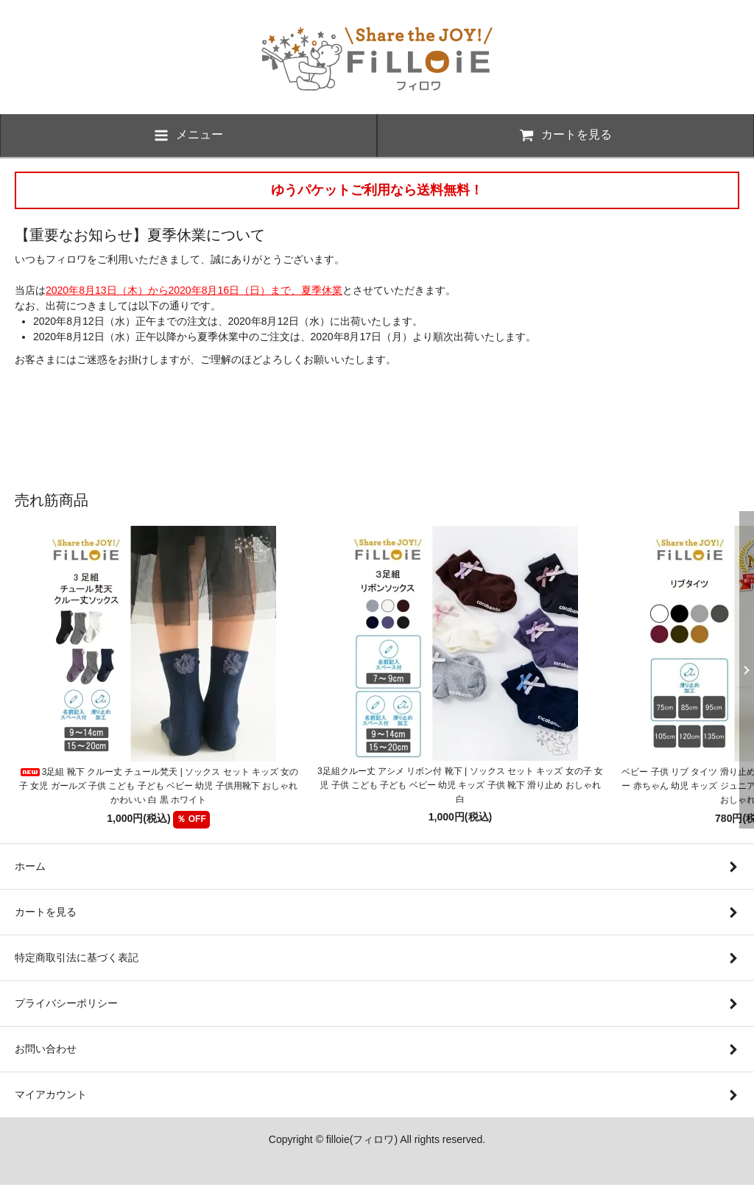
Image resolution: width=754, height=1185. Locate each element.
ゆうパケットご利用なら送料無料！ (377, 190)
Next (743, 670)
